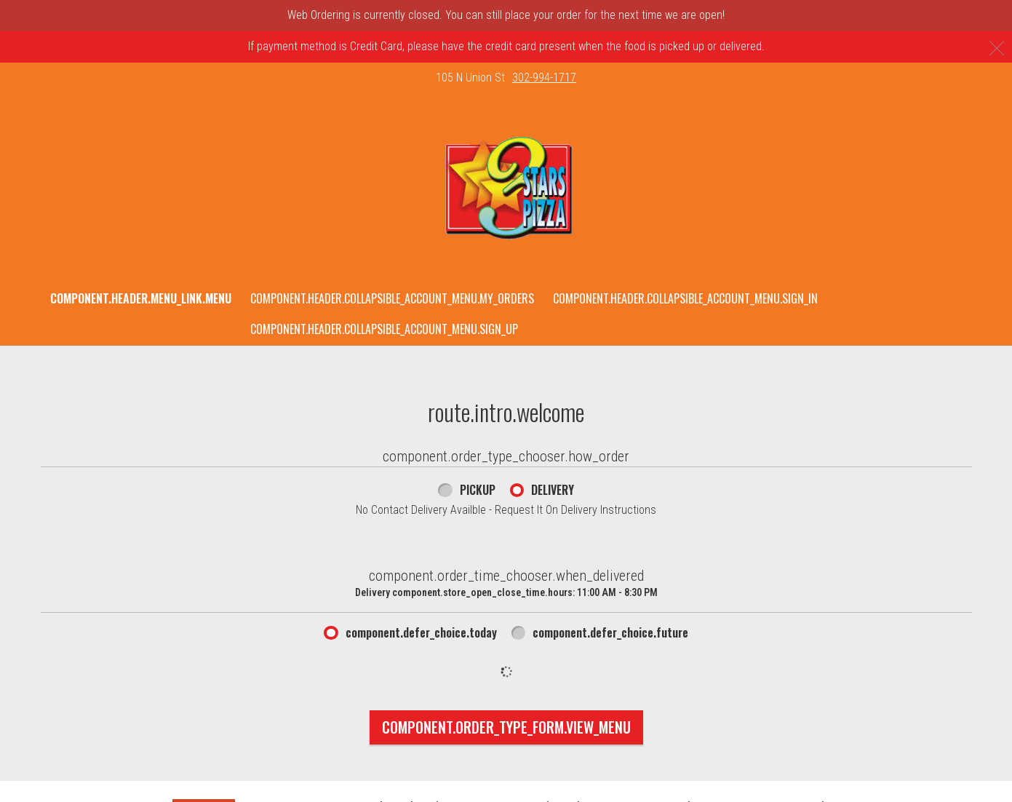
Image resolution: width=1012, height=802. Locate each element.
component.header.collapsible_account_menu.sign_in (685, 298)
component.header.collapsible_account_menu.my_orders (392, 298)
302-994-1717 (544, 77)
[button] (506, 188)
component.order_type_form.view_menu (506, 727)
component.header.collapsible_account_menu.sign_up (384, 329)
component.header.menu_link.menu (140, 298)
